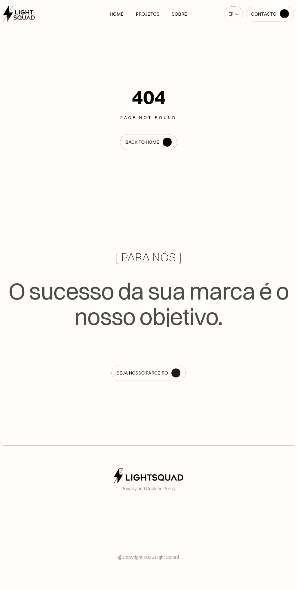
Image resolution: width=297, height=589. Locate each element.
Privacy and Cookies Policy (148, 488)
